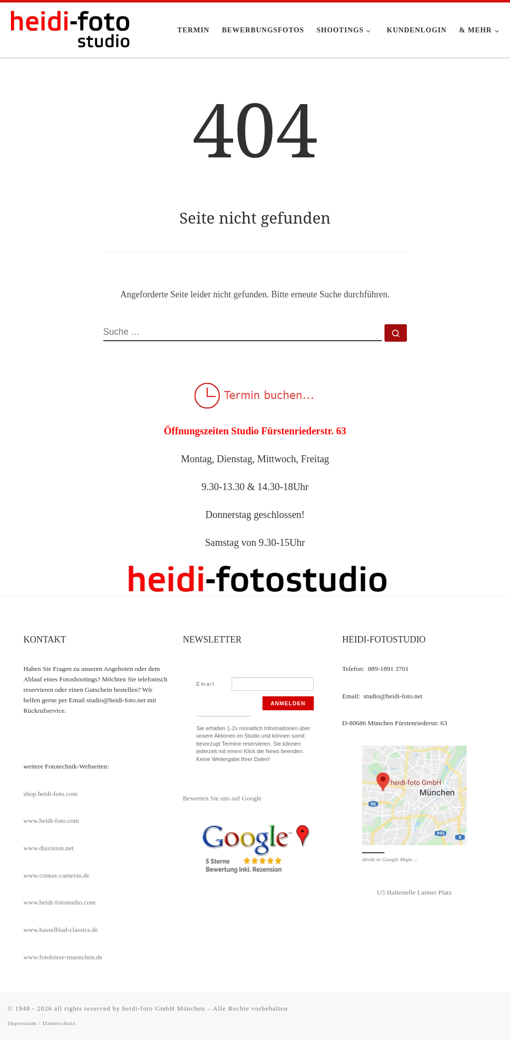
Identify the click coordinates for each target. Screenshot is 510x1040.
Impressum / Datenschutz (41, 1023)
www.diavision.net (48, 848)
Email (205, 684)
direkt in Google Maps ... (390, 859)
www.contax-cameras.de (56, 875)
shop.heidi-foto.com (50, 793)
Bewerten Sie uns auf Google (222, 798)
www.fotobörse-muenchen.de (63, 957)
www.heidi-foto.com (51, 820)
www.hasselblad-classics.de (60, 929)
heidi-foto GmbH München (164, 1008)
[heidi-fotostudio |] (69, 28)
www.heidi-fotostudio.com (59, 902)
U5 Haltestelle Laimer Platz (414, 892)
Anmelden (287, 703)
